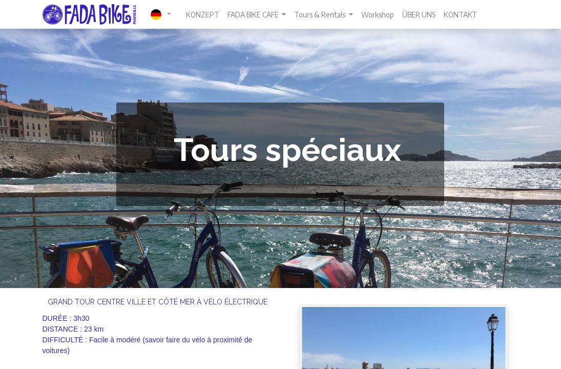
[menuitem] (202, 14)
